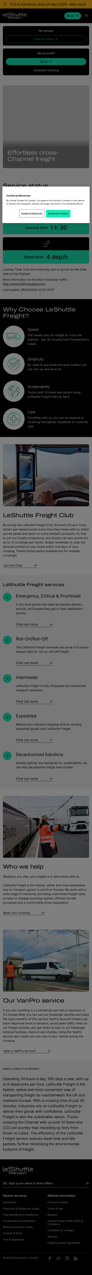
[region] (46, 205)
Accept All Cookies (58, 213)
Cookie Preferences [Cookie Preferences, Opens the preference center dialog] (31, 213)
